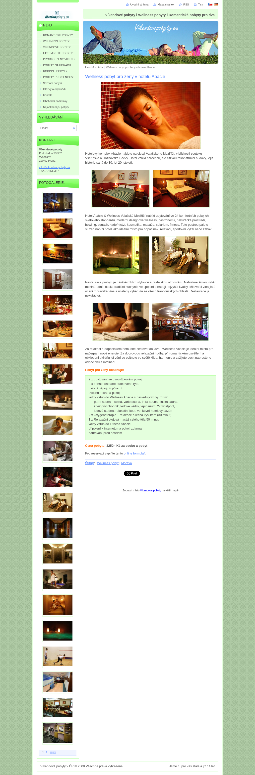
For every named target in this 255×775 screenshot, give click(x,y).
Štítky (89, 463)
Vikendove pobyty (150, 490)
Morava (126, 463)
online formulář (134, 453)
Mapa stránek (166, 4)
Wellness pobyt (108, 463)
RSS (186, 4)
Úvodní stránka (94, 67)
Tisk (200, 4)
